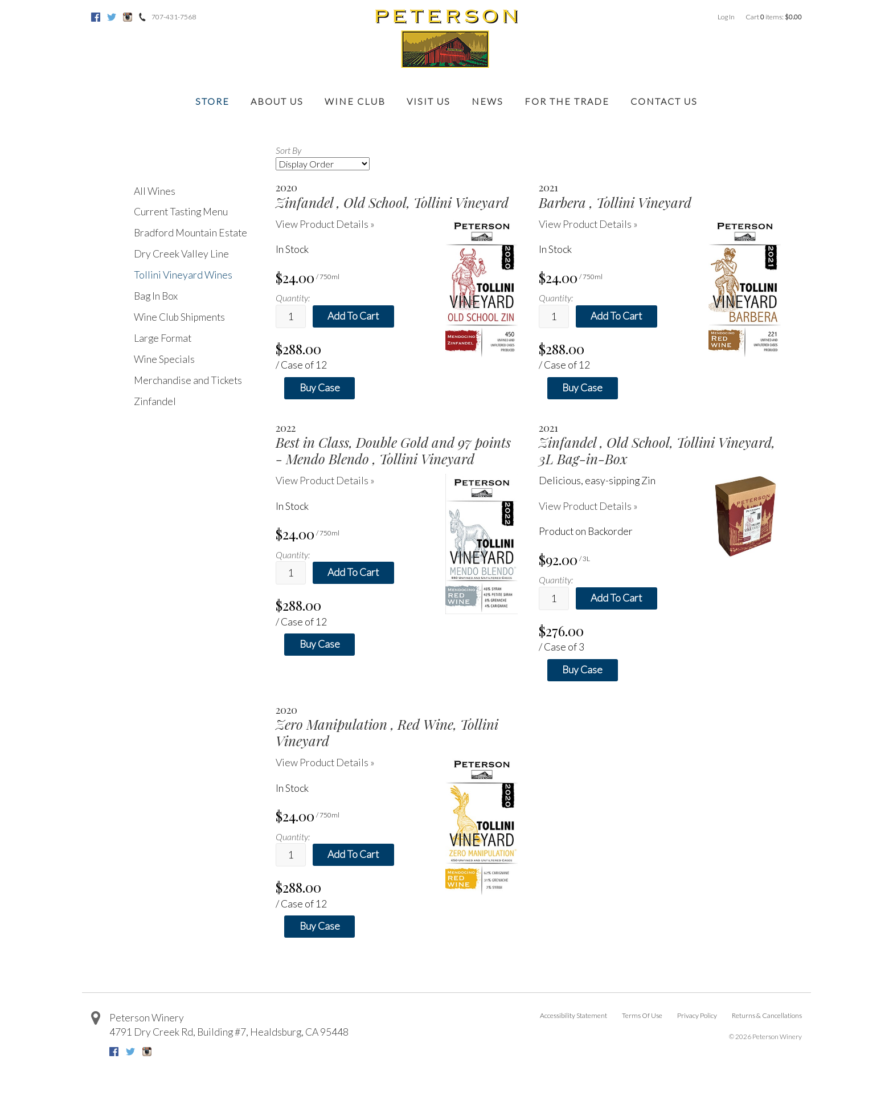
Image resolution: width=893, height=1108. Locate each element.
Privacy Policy (697, 1015)
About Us (277, 101)
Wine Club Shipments (179, 317)
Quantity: (293, 297)
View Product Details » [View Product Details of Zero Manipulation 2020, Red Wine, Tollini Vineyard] (325, 762)
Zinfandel (155, 401)
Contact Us (664, 101)
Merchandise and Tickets (188, 380)
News (487, 101)
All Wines (154, 191)
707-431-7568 (173, 17)
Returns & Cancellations (767, 1015)
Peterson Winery (146, 1018)
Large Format (162, 338)
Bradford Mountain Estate (190, 233)
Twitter (111, 17)
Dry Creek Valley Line (181, 254)
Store (212, 101)
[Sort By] (323, 163)
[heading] (397, 196)
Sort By (288, 150)
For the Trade (567, 101)
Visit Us (428, 101)
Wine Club (355, 101)
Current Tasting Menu (181, 212)
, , (229, 1032)
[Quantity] (291, 316)
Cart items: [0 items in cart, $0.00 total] (773, 17)
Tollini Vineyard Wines (183, 275)
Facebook (95, 17)
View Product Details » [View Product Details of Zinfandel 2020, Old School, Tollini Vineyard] (325, 224)
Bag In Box (156, 296)
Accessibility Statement (573, 1015)
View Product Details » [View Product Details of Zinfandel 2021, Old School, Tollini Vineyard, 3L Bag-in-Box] (588, 506)
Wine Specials (164, 359)
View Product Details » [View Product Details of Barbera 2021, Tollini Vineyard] (588, 224)
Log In (726, 17)
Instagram (127, 17)
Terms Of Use (642, 1015)
